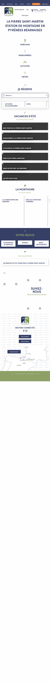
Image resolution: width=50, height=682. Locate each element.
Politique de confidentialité (20, 674)
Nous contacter (25, 637)
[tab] (23, 95)
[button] (39, 10)
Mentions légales (30, 674)
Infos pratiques (25, 642)
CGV (12, 674)
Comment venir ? (14, 652)
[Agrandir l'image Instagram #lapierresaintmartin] (13, 584)
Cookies (37, 674)
